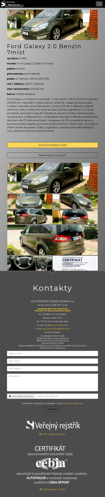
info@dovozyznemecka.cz (56, 325)
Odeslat (52, 409)
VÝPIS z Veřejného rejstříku (52, 426)
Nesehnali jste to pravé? (52, 155)
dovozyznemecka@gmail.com (56, 328)
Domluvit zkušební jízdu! (52, 145)
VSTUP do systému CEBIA (52, 489)
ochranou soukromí (72, 403)
